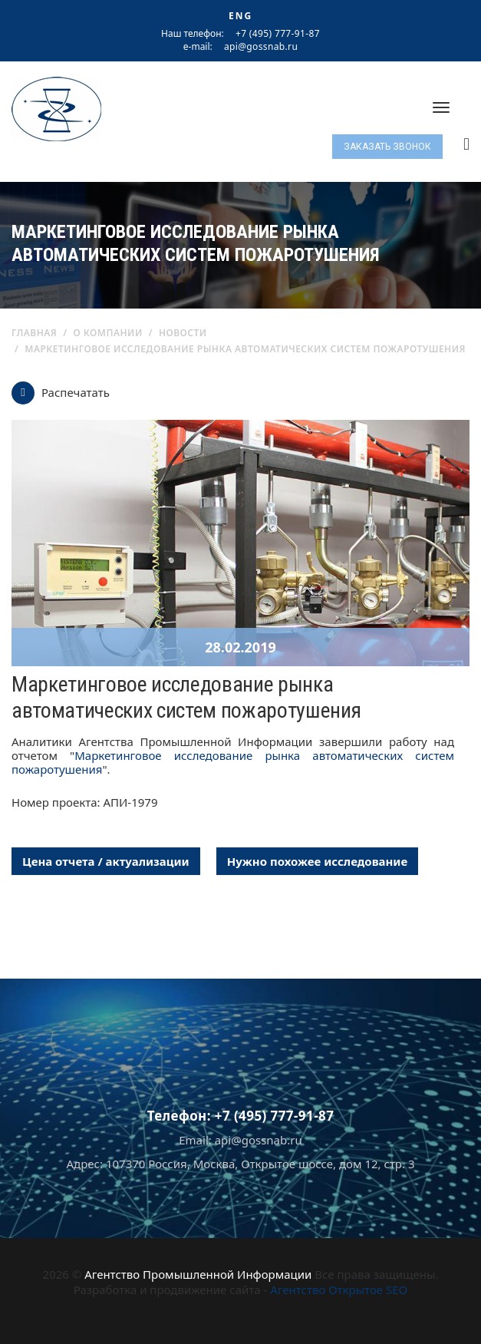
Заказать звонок (387, 146)
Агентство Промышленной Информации (197, 1274)
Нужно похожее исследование (317, 861)
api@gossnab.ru (261, 47)
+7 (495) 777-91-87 (278, 33)
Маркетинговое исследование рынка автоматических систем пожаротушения (233, 762)
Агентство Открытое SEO (338, 1289)
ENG (240, 15)
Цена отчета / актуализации (105, 861)
